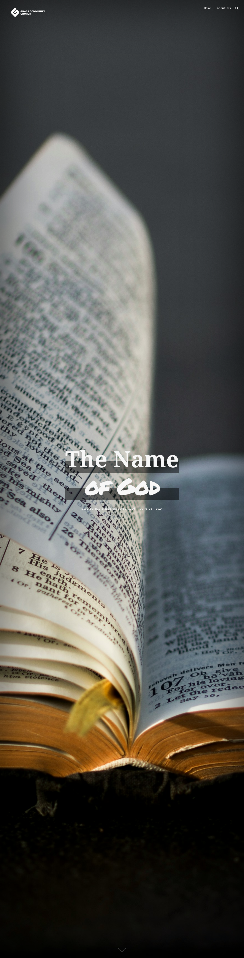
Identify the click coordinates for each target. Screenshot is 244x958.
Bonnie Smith (100, 509)
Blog (84, 509)
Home (207, 8)
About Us (224, 8)
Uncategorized (123, 509)
